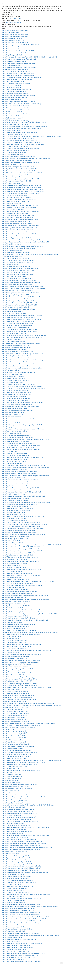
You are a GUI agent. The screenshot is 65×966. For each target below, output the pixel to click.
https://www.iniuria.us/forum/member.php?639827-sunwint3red (22, 898)
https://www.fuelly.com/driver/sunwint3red (15, 232)
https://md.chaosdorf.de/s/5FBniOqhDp (14, 732)
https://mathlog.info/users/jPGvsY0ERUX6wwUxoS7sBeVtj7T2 (21, 522)
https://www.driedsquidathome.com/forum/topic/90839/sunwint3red (24, 843)
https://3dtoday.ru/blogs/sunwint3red (14, 396)
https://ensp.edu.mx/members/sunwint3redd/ (16, 754)
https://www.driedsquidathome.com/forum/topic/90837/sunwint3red (24, 919)
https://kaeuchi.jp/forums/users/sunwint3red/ (16, 356)
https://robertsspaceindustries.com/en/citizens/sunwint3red (21, 163)
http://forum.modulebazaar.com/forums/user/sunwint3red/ (21, 268)
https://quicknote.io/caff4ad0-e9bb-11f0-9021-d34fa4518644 (21, 661)
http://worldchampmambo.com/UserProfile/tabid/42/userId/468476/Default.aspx (27, 805)
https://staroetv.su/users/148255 (12, 577)
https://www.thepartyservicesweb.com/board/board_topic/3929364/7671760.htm (28, 581)
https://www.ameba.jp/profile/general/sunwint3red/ (18, 321)
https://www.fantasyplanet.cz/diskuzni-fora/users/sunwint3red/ (22, 551)
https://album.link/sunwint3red (11, 244)
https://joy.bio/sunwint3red (10, 236)
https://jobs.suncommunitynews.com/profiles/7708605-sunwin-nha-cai (24, 122)
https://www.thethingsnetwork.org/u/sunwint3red (17, 508)
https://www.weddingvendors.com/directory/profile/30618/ (20, 488)
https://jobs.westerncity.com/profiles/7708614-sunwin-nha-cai (21, 128)
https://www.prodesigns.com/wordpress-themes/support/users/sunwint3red (26, 476)
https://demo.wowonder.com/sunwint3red (15, 390)
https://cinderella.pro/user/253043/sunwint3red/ (17, 675)
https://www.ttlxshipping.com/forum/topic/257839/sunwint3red (22, 319)
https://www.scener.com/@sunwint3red (14, 276)
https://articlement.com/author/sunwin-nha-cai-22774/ (19, 785)
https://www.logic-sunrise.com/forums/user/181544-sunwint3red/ (23, 191)
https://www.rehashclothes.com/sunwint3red (16, 803)
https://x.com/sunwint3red (10, 32)
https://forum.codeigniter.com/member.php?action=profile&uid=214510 (24, 126)
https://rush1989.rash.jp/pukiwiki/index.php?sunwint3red (20, 821)
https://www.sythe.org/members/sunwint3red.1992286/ (19, 305)
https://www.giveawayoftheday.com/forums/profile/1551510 (21, 179)
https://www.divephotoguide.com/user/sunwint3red (18, 909)
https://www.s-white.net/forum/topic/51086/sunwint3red (20, 764)
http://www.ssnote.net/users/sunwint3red (15, 500)
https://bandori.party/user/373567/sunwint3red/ (17, 593)
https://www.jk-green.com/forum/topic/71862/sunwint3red (20, 618)
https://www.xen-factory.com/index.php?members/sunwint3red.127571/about (26, 687)
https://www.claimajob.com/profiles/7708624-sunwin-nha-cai (21, 185)
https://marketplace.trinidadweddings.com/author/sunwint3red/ (22, 240)
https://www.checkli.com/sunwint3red (14, 61)
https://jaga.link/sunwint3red (11, 772)
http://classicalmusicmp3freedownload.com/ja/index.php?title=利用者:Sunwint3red (28, 703)
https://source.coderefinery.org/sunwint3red (16, 366)
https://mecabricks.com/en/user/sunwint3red (16, 876)
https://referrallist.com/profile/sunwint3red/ (16, 602)
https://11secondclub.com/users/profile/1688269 (17, 323)
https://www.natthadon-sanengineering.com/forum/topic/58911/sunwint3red (26, 650)
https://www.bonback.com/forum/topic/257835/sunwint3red (21, 575)
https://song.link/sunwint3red (11, 87)
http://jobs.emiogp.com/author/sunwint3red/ (16, 175)
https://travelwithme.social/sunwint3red (14, 469)
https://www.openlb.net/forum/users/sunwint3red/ (18, 217)
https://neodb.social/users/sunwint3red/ (15, 711)
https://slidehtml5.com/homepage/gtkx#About (16, 197)
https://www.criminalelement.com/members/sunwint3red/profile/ (22, 943)
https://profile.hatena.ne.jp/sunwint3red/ (15, 299)
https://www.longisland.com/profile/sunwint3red (17, 669)
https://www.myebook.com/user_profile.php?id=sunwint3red (21, 282)
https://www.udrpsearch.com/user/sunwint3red (17, 392)
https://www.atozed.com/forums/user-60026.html (18, 886)
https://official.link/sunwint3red (12, 884)
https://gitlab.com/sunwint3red (12, 112)
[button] (61, 963)
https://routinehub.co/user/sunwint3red (14, 852)
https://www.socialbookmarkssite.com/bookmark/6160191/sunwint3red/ (25, 620)
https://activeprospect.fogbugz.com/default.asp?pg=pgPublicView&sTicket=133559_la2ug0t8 (31, 705)
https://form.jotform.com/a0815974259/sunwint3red (18, 384)
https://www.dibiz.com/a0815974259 (13, 791)
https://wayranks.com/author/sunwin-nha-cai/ (16, 750)
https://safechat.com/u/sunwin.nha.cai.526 (15, 878)
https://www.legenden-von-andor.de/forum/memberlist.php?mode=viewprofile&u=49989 (29, 614)
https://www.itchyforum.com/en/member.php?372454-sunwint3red (23, 516)
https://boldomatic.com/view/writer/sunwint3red (17, 352)
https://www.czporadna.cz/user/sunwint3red (16, 945)
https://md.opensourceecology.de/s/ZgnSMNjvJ (17, 756)
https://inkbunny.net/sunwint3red (12, 415)
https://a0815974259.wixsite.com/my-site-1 (16, 691)
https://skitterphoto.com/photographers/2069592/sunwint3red (22, 173)
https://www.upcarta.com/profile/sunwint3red (16, 358)
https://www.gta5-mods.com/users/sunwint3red (17, 79)
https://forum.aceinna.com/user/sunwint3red (16, 348)
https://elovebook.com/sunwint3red (13, 413)
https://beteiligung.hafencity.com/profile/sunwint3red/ (19, 301)
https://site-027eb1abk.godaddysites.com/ (15, 579)
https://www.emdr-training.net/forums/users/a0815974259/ (21, 770)
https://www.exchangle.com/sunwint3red (15, 860)
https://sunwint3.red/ (14, 18)
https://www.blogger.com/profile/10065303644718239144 (20, 45)
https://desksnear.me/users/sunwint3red (15, 616)
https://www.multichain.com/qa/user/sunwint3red (18, 75)
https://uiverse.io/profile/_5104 (12, 374)
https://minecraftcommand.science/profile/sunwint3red (19, 752)
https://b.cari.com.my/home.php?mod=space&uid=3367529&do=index (24, 388)
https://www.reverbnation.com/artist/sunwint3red (17, 53)
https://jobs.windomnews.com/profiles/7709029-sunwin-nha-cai (22, 303)
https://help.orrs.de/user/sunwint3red (14, 313)
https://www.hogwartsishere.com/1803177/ (16, 459)
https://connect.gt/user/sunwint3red (13, 890)
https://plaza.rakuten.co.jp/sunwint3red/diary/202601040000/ (21, 77)
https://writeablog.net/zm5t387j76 (13, 823)
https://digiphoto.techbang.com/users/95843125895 (18, 215)
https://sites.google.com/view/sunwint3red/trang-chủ (19, 817)
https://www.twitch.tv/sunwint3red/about (15, 37)
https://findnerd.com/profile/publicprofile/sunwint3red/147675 (22, 386)
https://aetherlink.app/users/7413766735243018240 (18, 957)
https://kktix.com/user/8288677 (12, 854)
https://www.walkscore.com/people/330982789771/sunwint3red (22, 287)
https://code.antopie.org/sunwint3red (14, 350)
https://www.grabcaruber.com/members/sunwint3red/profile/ (21, 654)
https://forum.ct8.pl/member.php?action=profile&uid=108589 (21, 142)
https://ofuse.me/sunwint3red (11, 165)
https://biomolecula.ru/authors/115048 (14, 195)
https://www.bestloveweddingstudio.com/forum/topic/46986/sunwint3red (25, 600)
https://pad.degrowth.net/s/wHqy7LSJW (15, 658)
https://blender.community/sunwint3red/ (15, 108)
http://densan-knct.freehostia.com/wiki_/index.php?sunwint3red (22, 171)
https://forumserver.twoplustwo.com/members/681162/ (19, 329)
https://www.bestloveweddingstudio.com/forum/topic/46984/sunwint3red (25, 917)
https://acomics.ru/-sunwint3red (12, 417)
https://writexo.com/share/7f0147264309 (15, 801)
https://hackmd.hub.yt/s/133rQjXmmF (14, 742)
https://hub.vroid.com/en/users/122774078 (16, 345)
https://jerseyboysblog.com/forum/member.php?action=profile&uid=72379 (25, 439)
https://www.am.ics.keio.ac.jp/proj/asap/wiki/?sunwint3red (20, 663)
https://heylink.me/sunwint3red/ (12, 55)
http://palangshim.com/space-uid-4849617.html (17, 394)
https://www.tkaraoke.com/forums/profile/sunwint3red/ (19, 132)
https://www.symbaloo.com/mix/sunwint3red (16, 506)
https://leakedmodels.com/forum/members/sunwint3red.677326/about (24, 524)
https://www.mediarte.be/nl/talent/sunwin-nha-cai (18, 911)
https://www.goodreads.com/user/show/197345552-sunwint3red (22, 921)
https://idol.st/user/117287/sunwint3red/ (15, 559)
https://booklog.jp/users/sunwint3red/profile (16, 307)
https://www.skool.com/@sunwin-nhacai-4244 (16, 646)
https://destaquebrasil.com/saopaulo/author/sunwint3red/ (20, 933)
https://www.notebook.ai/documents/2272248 (16, 221)
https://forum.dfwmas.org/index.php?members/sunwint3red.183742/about (25, 595)
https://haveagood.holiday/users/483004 (15, 146)
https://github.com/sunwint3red (12, 937)
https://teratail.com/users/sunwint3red (14, 362)
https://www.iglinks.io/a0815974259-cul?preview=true (19, 939)
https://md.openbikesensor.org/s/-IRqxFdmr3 (16, 730)
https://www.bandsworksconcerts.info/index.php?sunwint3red (21, 850)
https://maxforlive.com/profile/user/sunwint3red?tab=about (21, 297)
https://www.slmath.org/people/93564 (14, 758)
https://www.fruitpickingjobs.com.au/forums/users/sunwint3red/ (22, 841)
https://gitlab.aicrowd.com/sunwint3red (14, 97)
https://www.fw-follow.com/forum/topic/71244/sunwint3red (21, 845)
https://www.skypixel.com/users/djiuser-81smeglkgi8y (19, 630)
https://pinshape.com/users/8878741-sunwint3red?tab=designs (22, 104)
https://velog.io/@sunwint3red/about (13, 494)
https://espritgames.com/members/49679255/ (17, 681)
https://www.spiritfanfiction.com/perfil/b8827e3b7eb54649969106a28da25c (26, 894)
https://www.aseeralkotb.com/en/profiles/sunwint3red (19, 856)
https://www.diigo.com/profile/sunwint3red (15, 837)
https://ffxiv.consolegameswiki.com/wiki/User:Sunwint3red (20, 557)
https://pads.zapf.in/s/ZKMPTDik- (12, 748)
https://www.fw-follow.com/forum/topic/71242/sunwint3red (21, 913)
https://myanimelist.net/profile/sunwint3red (16, 83)
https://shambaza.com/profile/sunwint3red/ (16, 510)
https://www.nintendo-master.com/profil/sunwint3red (19, 59)
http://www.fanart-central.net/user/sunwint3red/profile (19, 793)
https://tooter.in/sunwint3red (11, 565)
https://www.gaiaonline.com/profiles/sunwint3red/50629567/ (21, 569)
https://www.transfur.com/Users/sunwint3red (16, 89)
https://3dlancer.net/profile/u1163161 (14, 518)
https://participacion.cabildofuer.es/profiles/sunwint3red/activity (22, 360)
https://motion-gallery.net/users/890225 (14, 642)
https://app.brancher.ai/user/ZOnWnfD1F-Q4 (16, 606)
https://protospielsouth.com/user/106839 (15, 408)
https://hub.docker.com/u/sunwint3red (14, 47)
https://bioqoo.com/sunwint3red (12, 776)
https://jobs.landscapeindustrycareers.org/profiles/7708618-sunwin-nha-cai (26, 158)
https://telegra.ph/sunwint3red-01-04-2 (14, 427)
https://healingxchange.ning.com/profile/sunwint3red (19, 207)
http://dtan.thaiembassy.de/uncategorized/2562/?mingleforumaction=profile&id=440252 (30, 632)
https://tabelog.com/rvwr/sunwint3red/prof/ (16, 114)
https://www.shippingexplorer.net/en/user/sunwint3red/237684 (22, 337)
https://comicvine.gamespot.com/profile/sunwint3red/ (19, 532)
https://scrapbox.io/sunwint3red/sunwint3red (16, 665)
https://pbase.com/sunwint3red (12, 636)
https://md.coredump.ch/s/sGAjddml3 (14, 717)
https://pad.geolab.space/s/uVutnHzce (14, 715)
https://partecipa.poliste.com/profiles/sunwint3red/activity (20, 226)
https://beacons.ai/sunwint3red (12, 622)
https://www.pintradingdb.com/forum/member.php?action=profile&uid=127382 (27, 848)
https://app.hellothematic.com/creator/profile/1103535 (19, 169)
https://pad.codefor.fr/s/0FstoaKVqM (14, 736)
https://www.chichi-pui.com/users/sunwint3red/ (17, 864)
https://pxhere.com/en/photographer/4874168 (16, 152)
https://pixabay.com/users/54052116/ (14, 896)
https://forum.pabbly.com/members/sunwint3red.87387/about (21, 445)
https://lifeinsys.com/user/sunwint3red (14, 453)
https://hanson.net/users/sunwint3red (14, 648)
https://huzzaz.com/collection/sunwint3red (15, 272)
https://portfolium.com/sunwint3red (13, 807)
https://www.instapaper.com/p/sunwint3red (16, 150)
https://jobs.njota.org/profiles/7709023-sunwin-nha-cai (19, 228)
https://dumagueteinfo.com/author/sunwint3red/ (17, 583)
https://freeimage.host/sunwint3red (13, 874)
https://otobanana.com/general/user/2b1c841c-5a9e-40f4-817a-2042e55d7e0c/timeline (30, 906)
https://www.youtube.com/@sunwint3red (15, 30)
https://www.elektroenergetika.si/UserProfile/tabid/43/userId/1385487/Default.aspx (28, 724)
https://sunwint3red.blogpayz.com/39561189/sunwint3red (20, 406)
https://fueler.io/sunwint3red (11, 925)
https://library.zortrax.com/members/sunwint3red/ (18, 447)
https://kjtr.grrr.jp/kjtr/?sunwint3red (13, 833)
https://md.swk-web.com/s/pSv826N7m (14, 738)
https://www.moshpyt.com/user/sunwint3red (16, 252)
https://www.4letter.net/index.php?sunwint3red (17, 831)
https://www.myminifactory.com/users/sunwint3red (18, 156)
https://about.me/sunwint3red (11, 130)
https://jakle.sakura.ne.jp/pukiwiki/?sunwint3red (17, 819)
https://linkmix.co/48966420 (11, 941)
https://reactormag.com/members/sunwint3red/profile (19, 331)
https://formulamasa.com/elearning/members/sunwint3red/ (21, 148)
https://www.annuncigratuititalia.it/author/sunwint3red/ (19, 839)
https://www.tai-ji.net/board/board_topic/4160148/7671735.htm (22, 547)
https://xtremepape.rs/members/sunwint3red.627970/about (21, 449)
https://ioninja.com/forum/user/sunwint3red (16, 892)
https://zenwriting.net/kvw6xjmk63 (13, 376)
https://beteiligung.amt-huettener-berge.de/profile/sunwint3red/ (22, 425)
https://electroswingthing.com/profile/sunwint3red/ (18, 809)
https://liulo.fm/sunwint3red (11, 423)
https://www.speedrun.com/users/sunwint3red (16, 106)
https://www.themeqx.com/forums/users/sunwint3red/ (19, 364)
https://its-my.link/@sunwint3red (12, 543)
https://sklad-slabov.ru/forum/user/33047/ (15, 461)
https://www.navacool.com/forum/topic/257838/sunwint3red (21, 492)
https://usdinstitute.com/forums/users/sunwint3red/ (18, 530)
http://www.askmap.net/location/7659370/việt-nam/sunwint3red (22, 354)
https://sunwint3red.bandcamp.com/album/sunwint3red (19, 683)
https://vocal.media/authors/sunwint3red (15, 93)
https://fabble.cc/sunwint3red (11, 339)
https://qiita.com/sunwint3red (11, 49)
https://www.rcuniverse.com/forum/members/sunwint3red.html (22, 866)
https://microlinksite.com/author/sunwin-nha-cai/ (17, 811)
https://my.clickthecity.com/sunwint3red (14, 177)
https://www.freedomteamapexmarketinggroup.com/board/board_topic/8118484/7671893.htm (32, 760)
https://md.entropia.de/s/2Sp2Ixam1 (13, 709)
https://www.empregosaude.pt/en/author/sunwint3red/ (19, 813)
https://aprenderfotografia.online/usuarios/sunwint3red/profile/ (22, 585)
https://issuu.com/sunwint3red (11, 100)
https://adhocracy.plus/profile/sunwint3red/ (16, 951)
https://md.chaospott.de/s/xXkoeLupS (14, 719)
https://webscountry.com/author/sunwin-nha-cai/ (17, 677)
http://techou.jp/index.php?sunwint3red (14, 701)
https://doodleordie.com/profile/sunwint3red (16, 482)
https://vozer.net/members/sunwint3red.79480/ (17, 224)
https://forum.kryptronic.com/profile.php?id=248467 (18, 372)
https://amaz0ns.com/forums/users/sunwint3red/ (18, 419)
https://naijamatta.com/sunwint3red (13, 478)
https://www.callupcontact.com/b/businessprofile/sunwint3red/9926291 (25, 872)
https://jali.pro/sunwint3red (10, 780)
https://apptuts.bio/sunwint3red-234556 (14, 333)
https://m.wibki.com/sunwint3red (12, 740)
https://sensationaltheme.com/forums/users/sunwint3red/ (20, 923)
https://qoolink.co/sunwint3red (11, 778)
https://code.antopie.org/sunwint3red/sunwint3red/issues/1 (21, 610)
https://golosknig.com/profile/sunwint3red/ (15, 213)
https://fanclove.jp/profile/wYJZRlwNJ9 (14, 134)
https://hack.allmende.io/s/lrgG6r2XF (14, 734)
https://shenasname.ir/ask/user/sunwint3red (16, 398)
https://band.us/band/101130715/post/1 (15, 43)
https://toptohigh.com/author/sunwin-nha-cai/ (16, 825)
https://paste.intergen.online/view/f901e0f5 (16, 722)
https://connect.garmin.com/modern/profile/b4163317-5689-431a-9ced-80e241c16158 (29, 57)
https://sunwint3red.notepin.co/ (12, 250)
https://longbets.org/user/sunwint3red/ (14, 766)
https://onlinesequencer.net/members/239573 (16, 435)
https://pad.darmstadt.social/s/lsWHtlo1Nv (15, 744)
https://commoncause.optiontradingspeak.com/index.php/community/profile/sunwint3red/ (31, 935)
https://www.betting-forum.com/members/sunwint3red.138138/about (24, 953)
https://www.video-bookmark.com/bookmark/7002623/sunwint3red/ (23, 289)
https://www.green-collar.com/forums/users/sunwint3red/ (20, 955)
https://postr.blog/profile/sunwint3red (14, 512)
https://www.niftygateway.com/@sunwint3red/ (16, 238)
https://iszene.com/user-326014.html (14, 514)
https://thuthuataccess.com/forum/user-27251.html (18, 553)
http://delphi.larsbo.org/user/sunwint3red (15, 69)
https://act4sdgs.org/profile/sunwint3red (15, 539)
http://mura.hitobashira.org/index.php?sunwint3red (18, 695)
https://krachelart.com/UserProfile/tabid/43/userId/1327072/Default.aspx (25, 835)
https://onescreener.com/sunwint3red (14, 927)
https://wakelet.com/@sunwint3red (13, 183)
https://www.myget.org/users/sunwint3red (15, 537)
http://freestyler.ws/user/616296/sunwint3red (16, 110)
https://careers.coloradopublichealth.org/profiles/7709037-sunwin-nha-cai (25, 467)
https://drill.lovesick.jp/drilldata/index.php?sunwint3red (19, 699)
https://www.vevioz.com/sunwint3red (14, 378)
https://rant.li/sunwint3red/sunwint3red (14, 431)
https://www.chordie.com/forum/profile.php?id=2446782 (20, 205)
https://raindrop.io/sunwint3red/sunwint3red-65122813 (19, 504)
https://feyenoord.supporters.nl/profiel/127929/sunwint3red (21, 193)
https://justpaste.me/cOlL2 (10, 116)
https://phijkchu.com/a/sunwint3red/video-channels (18, 443)
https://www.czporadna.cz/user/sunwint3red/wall (17, 947)
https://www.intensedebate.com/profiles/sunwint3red (19, 67)
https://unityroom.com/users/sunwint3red (15, 124)
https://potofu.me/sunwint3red (11, 203)
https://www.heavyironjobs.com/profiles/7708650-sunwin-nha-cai (22, 189)
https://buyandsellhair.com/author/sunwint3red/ (17, 929)
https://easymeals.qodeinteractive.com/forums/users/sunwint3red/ (23, 797)
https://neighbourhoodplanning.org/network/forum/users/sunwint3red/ (24, 335)
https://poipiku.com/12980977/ (12, 541)
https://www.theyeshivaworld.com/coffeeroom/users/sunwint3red (23, 144)
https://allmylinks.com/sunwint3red (13, 587)
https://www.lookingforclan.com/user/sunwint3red (18, 274)
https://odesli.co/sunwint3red (11, 85)
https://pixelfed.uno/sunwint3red (12, 608)
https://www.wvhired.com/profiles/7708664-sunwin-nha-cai (20, 211)
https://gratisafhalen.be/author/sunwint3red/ (16, 258)
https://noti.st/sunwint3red (10, 370)
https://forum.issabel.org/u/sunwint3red (14, 563)
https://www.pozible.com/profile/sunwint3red (16, 862)
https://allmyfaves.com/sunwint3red (13, 604)
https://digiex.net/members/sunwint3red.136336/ (17, 880)
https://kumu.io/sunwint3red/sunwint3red (15, 589)
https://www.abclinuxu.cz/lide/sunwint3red (15, 693)
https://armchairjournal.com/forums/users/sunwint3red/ (20, 480)
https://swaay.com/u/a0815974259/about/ (15, 787)
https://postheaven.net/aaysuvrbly (13, 382)
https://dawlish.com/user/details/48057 (14, 888)
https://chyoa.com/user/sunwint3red (13, 311)
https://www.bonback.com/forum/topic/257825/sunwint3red (21, 915)
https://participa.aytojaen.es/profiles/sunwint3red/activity (20, 199)
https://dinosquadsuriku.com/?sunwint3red (15, 795)
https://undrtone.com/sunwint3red (13, 209)
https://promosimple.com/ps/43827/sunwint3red (17, 673)
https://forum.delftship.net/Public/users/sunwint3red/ (19, 474)
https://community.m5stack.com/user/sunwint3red (18, 73)
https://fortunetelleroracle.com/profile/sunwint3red (18, 260)
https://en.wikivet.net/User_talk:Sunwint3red (16, 484)
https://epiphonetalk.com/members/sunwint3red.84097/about (21, 904)
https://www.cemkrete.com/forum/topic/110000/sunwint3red (21, 549)
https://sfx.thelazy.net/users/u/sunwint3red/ (16, 380)
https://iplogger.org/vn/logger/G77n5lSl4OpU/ (16, 295)
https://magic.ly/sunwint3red (11, 652)
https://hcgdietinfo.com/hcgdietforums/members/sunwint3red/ (22, 612)
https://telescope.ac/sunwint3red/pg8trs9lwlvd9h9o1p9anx (20, 293)
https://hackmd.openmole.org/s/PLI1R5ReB (16, 713)
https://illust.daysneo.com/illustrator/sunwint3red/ (18, 291)
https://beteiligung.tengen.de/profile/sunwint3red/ (18, 270)
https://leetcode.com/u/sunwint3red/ (13, 81)
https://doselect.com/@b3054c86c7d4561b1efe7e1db (19, 167)
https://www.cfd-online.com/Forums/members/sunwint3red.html (22, 402)
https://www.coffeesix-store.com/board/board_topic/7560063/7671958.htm (26, 827)
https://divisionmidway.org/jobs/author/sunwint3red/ (19, 138)
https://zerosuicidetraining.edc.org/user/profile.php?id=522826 (22, 315)
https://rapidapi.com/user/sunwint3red (14, 91)
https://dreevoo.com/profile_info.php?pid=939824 (17, 71)
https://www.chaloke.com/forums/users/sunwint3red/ (19, 234)
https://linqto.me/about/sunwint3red (13, 628)
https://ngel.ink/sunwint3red (11, 782)
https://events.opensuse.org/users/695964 (15, 327)
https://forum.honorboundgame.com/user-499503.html (19, 471)
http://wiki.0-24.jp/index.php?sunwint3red (15, 707)
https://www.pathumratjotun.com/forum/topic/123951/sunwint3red (23, 496)
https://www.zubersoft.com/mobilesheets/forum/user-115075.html (23, 429)
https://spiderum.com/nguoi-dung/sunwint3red (17, 325)
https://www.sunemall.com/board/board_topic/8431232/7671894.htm (24, 762)
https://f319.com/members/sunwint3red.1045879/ (18, 520)
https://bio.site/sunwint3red (11, 65)
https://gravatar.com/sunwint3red (12, 39)
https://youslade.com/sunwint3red (13, 959)
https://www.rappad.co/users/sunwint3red (15, 441)
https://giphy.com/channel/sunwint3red (14, 949)
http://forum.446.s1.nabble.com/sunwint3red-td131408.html (21, 726)
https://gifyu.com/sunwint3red (11, 671)
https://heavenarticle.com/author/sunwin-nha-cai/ (18, 789)
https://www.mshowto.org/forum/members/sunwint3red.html (21, 634)
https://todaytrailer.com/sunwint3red (13, 118)
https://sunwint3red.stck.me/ (11, 421)
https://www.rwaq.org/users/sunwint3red (15, 667)
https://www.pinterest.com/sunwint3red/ (15, 34)
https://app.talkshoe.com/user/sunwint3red (16, 486)
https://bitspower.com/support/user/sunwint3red (17, 262)
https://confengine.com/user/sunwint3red (15, 799)
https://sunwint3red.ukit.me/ (11, 638)
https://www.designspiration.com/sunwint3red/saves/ (19, 317)
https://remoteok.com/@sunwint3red (13, 900)
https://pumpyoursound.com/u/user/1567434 (16, 181)
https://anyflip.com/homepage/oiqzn (13, 41)
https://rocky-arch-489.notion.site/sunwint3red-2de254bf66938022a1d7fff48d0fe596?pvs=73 (31, 136)
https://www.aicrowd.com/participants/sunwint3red (18, 95)
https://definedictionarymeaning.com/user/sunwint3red (19, 140)
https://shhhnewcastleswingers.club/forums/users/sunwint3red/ (22, 246)
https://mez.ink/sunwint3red (11, 689)
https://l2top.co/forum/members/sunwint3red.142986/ (19, 591)
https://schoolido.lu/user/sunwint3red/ (14, 598)
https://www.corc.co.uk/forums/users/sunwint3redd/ (19, 728)
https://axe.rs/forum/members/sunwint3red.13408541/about (21, 526)
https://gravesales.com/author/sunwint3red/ (16, 626)
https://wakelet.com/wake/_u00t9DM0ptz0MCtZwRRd (19, 280)
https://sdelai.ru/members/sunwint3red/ (15, 567)
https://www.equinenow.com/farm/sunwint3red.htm (18, 102)
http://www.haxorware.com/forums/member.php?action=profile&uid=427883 (26, 242)
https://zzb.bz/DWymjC (9, 451)
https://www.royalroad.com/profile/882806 (15, 201)
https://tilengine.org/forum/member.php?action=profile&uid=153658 (23, 465)
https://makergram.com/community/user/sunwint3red (19, 882)
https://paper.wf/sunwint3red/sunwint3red (15, 656)
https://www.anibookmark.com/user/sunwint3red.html (19, 624)
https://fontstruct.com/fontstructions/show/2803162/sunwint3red (23, 528)
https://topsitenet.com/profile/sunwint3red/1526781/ (19, 51)
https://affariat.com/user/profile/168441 (15, 640)
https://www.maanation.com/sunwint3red (15, 490)
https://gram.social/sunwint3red (12, 463)
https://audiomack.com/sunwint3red (13, 902)
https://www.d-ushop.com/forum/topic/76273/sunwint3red (20, 870)
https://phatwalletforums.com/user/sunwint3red (17, 404)
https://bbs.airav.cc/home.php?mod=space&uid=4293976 (20, 219)
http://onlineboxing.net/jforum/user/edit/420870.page (19, 309)
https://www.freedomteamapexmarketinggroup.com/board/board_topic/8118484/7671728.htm (32, 545)
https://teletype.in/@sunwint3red (12, 154)
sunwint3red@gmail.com (14, 22)
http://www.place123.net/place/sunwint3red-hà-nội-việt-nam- (21, 343)
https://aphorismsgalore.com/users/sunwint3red (17, 555)
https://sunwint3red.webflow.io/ (12, 433)
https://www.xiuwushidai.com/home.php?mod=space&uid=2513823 (23, 535)
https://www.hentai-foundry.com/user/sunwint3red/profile (20, 561)
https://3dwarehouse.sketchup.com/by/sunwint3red (18, 63)
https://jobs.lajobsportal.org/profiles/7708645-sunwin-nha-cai (21, 187)
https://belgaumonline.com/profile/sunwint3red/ (17, 411)
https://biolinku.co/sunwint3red (12, 774)
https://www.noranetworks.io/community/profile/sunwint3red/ (21, 961)
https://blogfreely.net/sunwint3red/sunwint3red (17, 284)
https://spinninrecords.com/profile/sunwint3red (17, 858)
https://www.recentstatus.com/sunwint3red (15, 498)
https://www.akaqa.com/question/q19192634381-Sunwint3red (21, 644)
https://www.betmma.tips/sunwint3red (14, 829)
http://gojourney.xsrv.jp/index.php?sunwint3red (17, 697)
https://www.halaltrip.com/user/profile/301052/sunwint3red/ (21, 868)
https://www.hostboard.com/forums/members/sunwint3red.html (22, 368)
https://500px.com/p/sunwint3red (12, 571)
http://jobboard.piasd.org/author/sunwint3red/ (16, 161)
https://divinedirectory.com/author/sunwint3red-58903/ (19, 679)
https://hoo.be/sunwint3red (10, 264)
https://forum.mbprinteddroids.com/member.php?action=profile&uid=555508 (26, 502)
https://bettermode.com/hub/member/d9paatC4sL (18, 278)
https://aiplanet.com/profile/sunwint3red (15, 400)
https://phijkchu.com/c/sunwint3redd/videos (16, 455)
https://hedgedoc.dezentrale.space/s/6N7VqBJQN (18, 746)
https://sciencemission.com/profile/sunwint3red (17, 437)
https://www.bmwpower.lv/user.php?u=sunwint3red (18, 230)
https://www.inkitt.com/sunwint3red (13, 931)
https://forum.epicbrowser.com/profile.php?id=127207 (19, 248)
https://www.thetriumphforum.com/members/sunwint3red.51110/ (23, 457)
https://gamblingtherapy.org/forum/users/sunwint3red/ (19, 685)
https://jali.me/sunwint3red (10, 768)
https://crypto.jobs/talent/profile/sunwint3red (16, 266)
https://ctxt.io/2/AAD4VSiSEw (11, 815)
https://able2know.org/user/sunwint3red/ (15, 120)
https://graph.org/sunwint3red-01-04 (13, 341)
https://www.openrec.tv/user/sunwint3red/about (17, 573)
